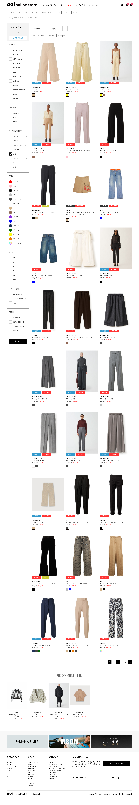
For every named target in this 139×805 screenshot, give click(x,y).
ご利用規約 (52, 772)
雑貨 (8, 777)
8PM (29, 772)
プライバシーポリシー (56, 775)
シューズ (9, 775)
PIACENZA (31, 783)
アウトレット (68, 5)
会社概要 (51, 779)
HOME (9, 18)
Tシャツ (57, 13)
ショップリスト (89, 5)
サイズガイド (53, 766)
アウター (9, 764)
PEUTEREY (31, 775)
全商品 (16, 18)
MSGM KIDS (31, 768)
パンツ (24, 18)
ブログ (80, 5)
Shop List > (37, 794)
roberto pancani (33, 781)
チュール (76, 13)
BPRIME (30, 779)
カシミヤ (35, 13)
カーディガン (46, 13)
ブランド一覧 (57, 5)
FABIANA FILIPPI (39, 36)
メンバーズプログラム (55, 764)
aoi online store (22, 4)
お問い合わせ (53, 777)
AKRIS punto (62, 36)
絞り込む (18, 341)
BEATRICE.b (31, 770)
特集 (75, 5)
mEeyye (30, 777)
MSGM (51, 36)
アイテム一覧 (47, 5)
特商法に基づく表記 (55, 770)
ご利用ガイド (53, 762)
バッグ (9, 772)
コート (66, 13)
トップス (9, 762)
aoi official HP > (22, 794)
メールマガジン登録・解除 (57, 768)
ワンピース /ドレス (13, 766)
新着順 (54, 29)
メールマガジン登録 (116, 763)
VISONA (30, 785)
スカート (9, 768)
